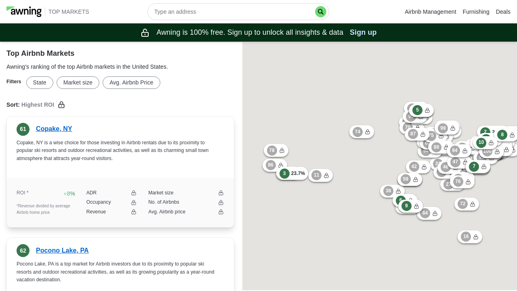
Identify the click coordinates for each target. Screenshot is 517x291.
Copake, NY (54, 128)
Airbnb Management (430, 11)
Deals (503, 11)
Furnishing (476, 11)
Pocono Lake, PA (62, 250)
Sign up (363, 32)
